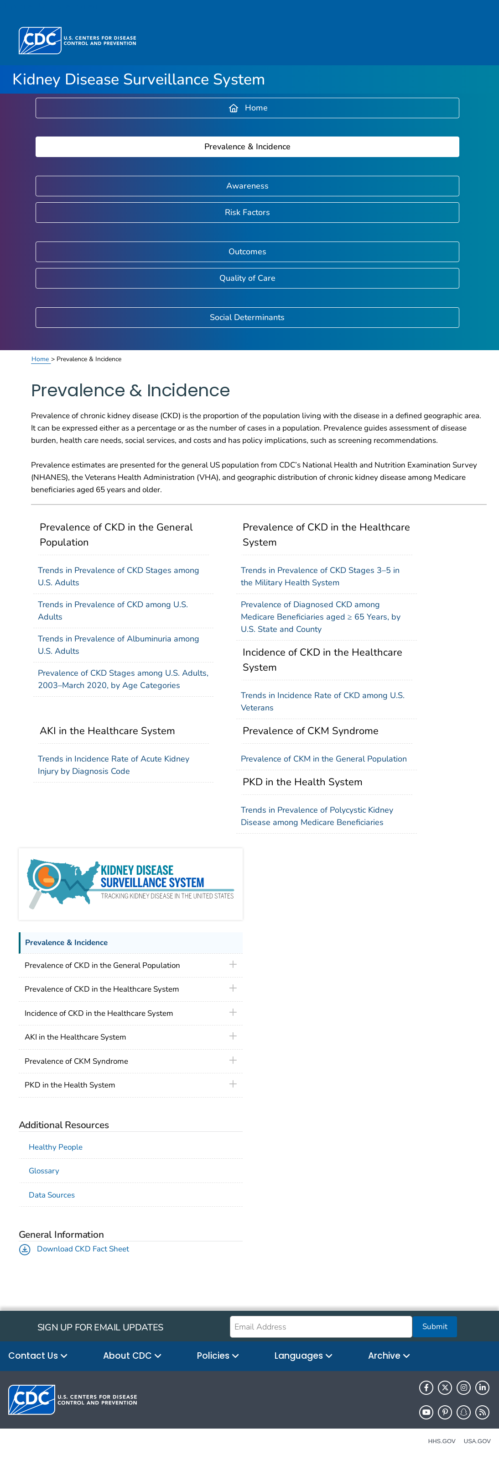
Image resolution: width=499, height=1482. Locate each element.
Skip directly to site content (50, 5)
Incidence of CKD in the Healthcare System (322, 660)
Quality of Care (247, 278)
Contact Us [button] (38, 1356)
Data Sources (52, 1195)
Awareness (247, 185)
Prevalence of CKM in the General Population (324, 758)
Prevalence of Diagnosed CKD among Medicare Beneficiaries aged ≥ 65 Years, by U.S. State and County (320, 617)
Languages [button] (304, 1356)
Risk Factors (247, 212)
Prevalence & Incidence (247, 146)
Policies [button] (218, 1356)
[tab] (131, 966)
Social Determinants (247, 317)
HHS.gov (442, 1441)
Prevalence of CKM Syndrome (311, 731)
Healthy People (57, 1147)
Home (248, 107)
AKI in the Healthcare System (107, 731)
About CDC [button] (132, 1356)
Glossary (44, 1171)
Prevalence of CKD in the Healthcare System (326, 534)
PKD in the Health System (303, 782)
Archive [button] (389, 1356)
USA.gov (477, 1441)
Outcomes (247, 251)
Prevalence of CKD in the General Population (116, 534)
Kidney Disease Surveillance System (138, 79)
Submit (434, 1326)
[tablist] (131, 966)
